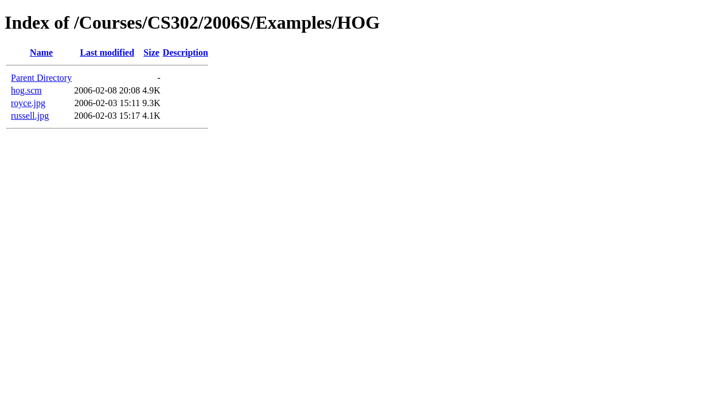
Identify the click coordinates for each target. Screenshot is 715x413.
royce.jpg (28, 103)
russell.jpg (30, 115)
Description (185, 52)
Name (41, 52)
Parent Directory (41, 78)
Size (151, 52)
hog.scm (26, 90)
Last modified (107, 52)
